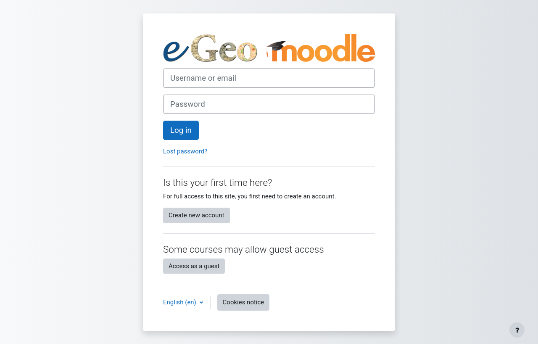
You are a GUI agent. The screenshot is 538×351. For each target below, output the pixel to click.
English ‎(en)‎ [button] (180, 302)
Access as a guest (194, 266)
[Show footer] (517, 330)
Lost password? (185, 151)
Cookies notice (243, 302)
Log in (181, 130)
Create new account (196, 215)
